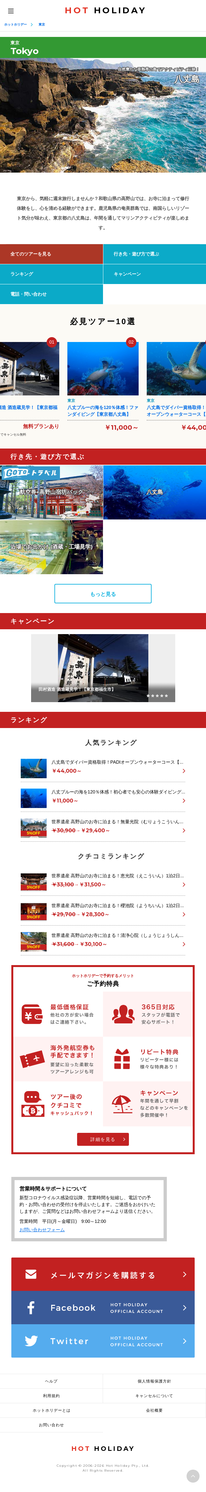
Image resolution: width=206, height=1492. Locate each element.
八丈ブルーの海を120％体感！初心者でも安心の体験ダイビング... (118, 791)
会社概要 (154, 1410)
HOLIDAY (105, 10)
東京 (42, 24)
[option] (103, 115)
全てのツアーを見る (30, 253)
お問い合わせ (51, 1425)
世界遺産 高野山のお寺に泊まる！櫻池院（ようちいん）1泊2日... (118, 905)
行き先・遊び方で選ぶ (136, 253)
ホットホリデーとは (52, 1410)
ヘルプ (51, 1381)
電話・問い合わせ (28, 294)
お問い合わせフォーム (42, 1229)
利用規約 (51, 1396)
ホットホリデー (15, 24)
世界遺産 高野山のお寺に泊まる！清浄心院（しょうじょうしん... (118, 935)
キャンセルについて (154, 1396)
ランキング (21, 274)
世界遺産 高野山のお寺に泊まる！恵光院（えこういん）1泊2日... (118, 875)
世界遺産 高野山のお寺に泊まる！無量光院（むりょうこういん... (118, 821)
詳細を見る (103, 1139)
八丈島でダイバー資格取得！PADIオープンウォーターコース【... (117, 762)
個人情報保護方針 (154, 1381)
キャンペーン (127, 274)
